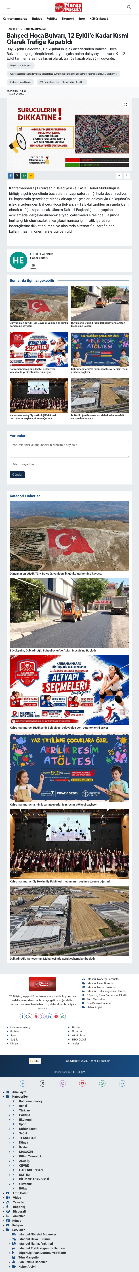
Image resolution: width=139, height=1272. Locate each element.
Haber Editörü (39, 258)
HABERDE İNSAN (27, 1170)
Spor (81, 18)
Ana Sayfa (16, 1092)
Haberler (13, 29)
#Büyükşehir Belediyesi (20, 65)
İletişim (14, 1225)
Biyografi (16, 1211)
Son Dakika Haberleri (97, 1003)
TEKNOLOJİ (77, 1039)
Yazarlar (15, 1202)
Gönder (17, 474)
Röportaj (15, 1207)
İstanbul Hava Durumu (98, 983)
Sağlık (12, 1039)
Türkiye (36, 18)
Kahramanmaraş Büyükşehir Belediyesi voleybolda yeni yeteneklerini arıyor (32, 370)
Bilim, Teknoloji (26, 1156)
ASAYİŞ (21, 1161)
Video (13, 1197)
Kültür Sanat (98, 18)
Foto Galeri (17, 1193)
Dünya (12, 1043)
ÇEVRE (20, 1165)
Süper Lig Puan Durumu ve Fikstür (105, 995)
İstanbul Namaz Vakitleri (99, 987)
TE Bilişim (79, 1072)
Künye (13, 1220)
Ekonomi (68, 18)
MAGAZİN (22, 1151)
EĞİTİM (21, 1175)
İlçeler (73, 1043)
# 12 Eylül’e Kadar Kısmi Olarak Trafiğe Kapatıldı (61, 82)
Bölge (19, 1188)
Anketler (15, 1216)
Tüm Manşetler (93, 999)
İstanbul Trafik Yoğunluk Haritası (104, 991)
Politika (52, 18)
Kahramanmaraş (15, 18)
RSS (34, 1060)
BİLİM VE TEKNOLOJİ (30, 1179)
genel (19, 1106)
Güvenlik (22, 1184)
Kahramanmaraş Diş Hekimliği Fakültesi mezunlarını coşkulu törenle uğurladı (33, 417)
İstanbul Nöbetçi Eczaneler (100, 979)
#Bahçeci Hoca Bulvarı (19, 82)
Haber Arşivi (92, 1007)
